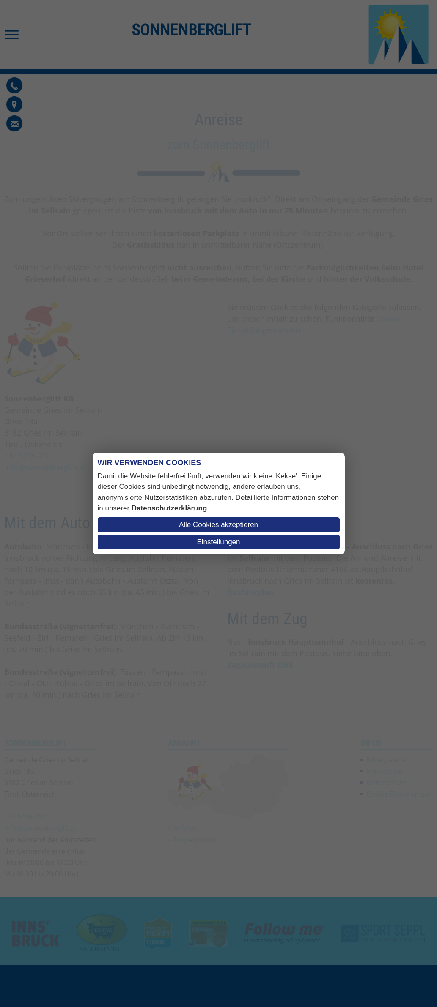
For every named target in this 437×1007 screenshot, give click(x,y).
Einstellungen (218, 542)
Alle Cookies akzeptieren (218, 525)
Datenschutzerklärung (169, 508)
